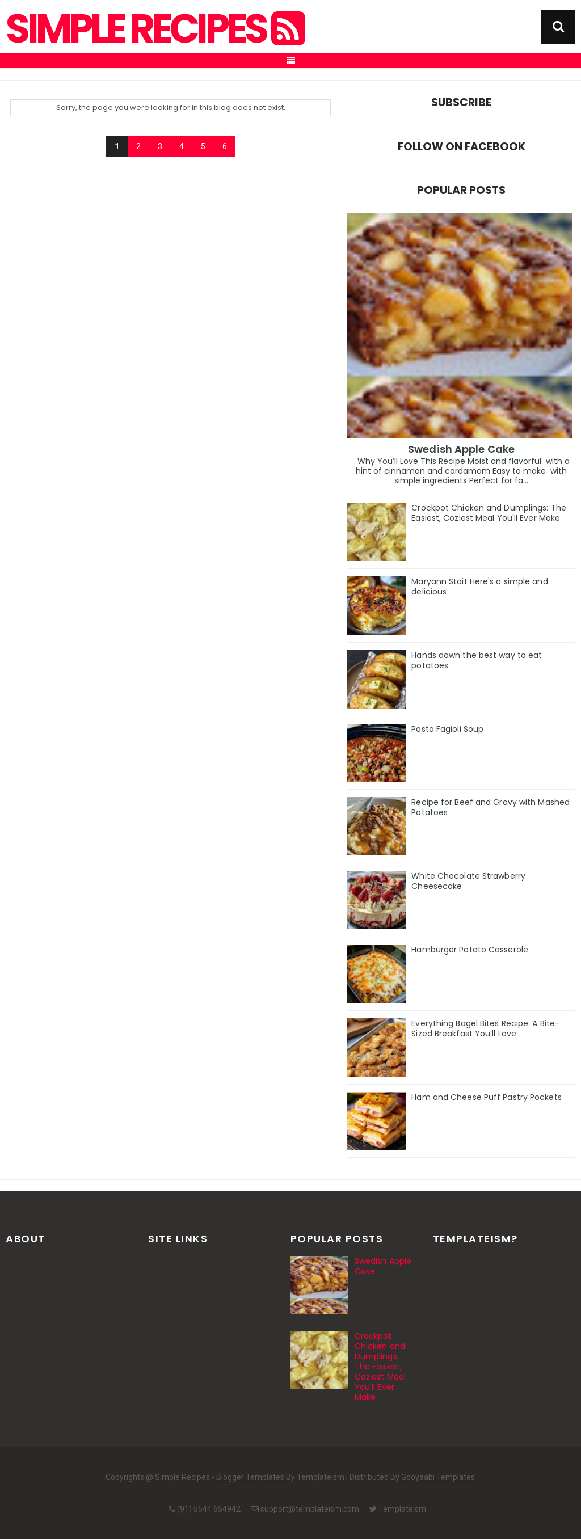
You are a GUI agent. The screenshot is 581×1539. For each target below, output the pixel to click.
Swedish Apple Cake (461, 449)
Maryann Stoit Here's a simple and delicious (479, 586)
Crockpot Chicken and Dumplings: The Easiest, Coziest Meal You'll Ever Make (488, 513)
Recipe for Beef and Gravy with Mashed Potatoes (490, 807)
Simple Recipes (154, 29)
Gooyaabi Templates (438, 1477)
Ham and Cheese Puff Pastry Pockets (486, 1097)
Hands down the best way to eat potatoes (476, 660)
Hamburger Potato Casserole (469, 949)
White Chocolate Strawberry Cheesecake (468, 881)
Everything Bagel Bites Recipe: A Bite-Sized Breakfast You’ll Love (485, 1028)
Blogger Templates (250, 1477)
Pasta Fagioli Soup (447, 729)
